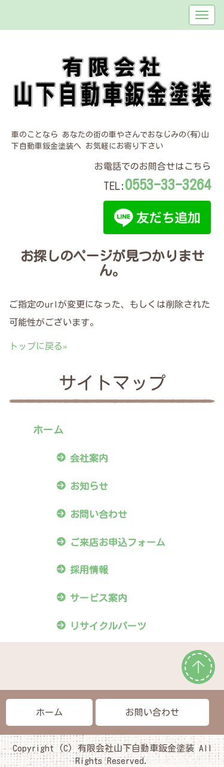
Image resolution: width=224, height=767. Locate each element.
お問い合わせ (98, 514)
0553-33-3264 (168, 184)
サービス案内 (98, 598)
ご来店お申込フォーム (117, 542)
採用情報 (89, 570)
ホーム (48, 430)
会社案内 (89, 458)
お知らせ (89, 486)
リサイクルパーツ (108, 626)
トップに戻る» (38, 346)
